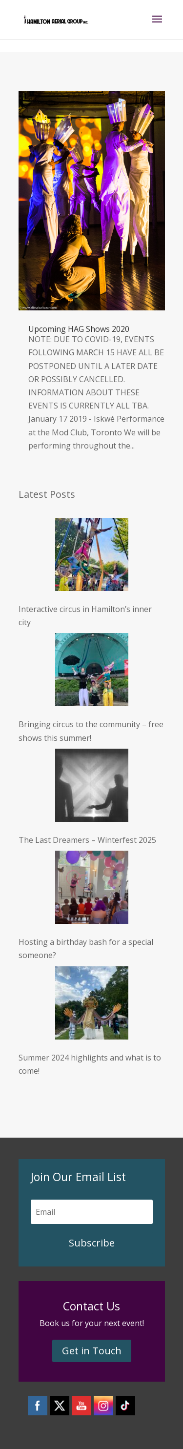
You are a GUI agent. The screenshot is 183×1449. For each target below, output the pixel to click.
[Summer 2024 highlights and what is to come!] (91, 1004)
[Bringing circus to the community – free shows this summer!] (91, 671)
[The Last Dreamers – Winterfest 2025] (91, 787)
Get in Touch (92, 1350)
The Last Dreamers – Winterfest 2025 (87, 840)
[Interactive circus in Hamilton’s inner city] (91, 556)
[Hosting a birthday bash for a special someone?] (91, 889)
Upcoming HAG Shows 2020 (78, 329)
